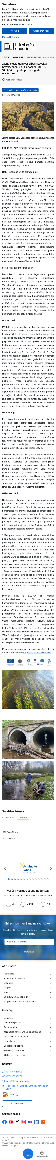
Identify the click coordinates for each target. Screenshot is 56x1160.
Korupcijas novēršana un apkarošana (22, 1031)
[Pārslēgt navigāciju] (28, 1153)
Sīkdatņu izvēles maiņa (15, 1055)
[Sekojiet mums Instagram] (24, 1122)
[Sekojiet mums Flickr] (30, 1122)
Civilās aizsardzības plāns (16, 1036)
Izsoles (7, 992)
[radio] (10, 903)
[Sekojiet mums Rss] (43, 1122)
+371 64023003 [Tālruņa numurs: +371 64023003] (14, 1071)
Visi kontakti (17, 1103)
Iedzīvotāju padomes (14, 1050)
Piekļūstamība (10, 1027)
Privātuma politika (13, 1022)
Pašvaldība (9, 973)
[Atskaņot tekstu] (14, 79)
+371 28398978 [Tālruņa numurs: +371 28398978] (14, 1076)
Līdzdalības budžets (13, 1045)
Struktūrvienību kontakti (16, 996)
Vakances (8, 983)
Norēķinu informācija (14, 978)
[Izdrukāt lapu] (28, 832)
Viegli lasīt (8, 1018)
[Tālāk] (51, 868)
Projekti (7, 987)
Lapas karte (9, 1041)
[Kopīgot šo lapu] (28, 838)
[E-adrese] (8, 1094)
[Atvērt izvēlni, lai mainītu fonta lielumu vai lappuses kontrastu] (42, 1154)
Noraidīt (15, 30)
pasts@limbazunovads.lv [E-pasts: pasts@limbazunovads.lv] (18, 1081)
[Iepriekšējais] (4, 868)
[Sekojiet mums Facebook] (4, 1122)
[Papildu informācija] (17, 1095)
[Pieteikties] (29, 952)
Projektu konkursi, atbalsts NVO (20, 1001)
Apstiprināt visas (41, 30)
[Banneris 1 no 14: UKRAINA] (28, 868)
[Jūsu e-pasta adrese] (29, 942)
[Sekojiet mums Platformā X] (17, 1122)
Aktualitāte (23, 818)
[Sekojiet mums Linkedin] (36, 1122)
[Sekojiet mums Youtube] (11, 1122)
